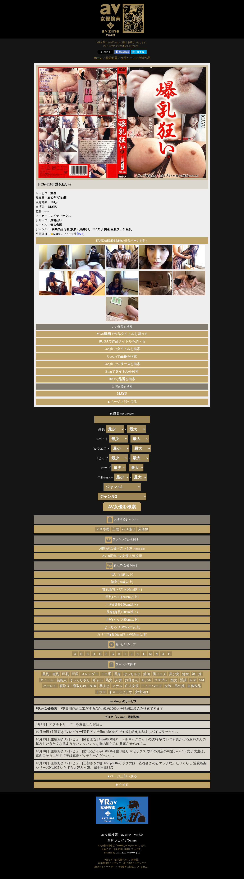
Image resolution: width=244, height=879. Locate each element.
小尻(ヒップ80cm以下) (121, 619)
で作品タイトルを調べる (121, 334)
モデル (146, 680)
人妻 (118, 680)
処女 (185, 674)
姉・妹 (197, 674)
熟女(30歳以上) (122, 582)
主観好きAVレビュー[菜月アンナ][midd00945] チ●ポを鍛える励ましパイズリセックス (114, 732)
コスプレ (160, 680)
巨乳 (65, 674)
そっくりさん (80, 680)
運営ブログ (115, 840)
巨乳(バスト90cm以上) (121, 597)
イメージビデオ (120, 692)
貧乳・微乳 (50, 674)
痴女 (173, 680)
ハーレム (50, 686)
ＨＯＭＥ (122, 784)
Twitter (132, 840)
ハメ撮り (128, 529)
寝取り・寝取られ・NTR (78, 686)
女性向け (141, 692)
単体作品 (194, 686)
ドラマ (101, 692)
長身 (117, 674)
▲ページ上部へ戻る (122, 401)
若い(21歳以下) (122, 574)
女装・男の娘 (175, 686)
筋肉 (146, 674)
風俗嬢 (143, 529)
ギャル (98, 680)
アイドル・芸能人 (53, 680)
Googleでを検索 (122, 349)
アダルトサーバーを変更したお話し (76, 724)
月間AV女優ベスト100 (122, 548)
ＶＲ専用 (102, 529)
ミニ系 (106, 674)
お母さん (131, 680)
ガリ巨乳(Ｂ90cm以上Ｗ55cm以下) (122, 634)
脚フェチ (159, 674)
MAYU (122, 393)
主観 (115, 529)
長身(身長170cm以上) (122, 612)
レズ (193, 680)
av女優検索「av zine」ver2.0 (122, 835)
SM (201, 680)
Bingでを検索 (122, 371)
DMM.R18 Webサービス (128, 852)
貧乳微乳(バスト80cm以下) (122, 589)
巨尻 (75, 674)
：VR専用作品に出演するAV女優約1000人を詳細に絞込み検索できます (99, 708)
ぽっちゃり (132, 674)
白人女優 (132, 686)
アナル (117, 686)
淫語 (183, 680)
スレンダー (89, 674)
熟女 (109, 680)
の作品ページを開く (122, 240)
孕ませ (104, 686)
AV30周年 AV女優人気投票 (122, 556)
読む (80, 234)
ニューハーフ (152, 686)
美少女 (174, 674)
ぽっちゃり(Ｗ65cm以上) (122, 627)
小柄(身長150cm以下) (122, 604)
